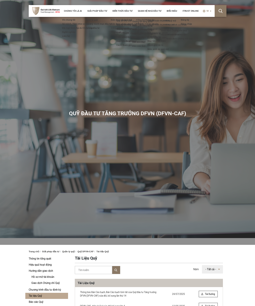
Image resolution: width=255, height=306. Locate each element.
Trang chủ (34, 251)
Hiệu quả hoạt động (40, 264)
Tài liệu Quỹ (102, 251)
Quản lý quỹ (68, 251)
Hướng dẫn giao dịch (41, 270)
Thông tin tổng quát (40, 258)
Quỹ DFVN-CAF (86, 251)
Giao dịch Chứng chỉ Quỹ (45, 283)
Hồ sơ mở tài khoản (42, 276)
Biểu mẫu (172, 11)
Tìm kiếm (97, 270)
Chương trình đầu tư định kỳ (45, 289)
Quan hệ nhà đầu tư (149, 11)
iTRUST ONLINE (191, 11)
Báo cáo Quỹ (36, 301)
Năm (196, 269)
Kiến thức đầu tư (122, 11)
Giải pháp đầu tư (97, 11)
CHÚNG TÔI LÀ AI (73, 11)
